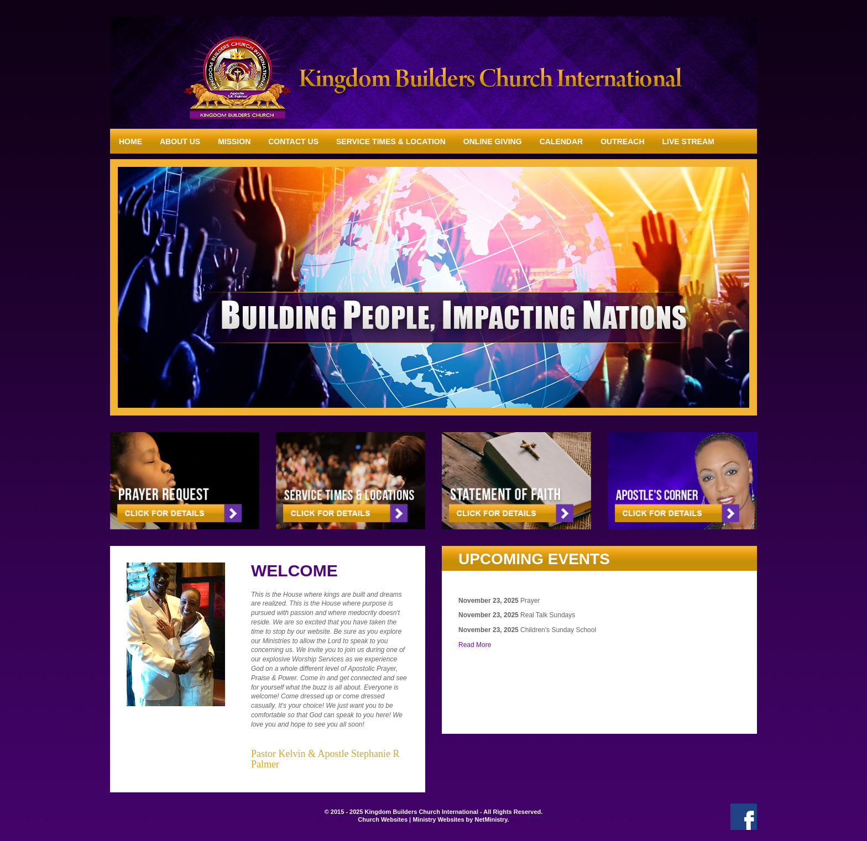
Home (130, 141)
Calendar (561, 141)
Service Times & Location (391, 141)
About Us (180, 141)
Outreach (622, 141)
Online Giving (492, 141)
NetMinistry (490, 819)
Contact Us (293, 141)
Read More (474, 645)
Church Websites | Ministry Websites (412, 819)
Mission (234, 141)
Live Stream (688, 141)
